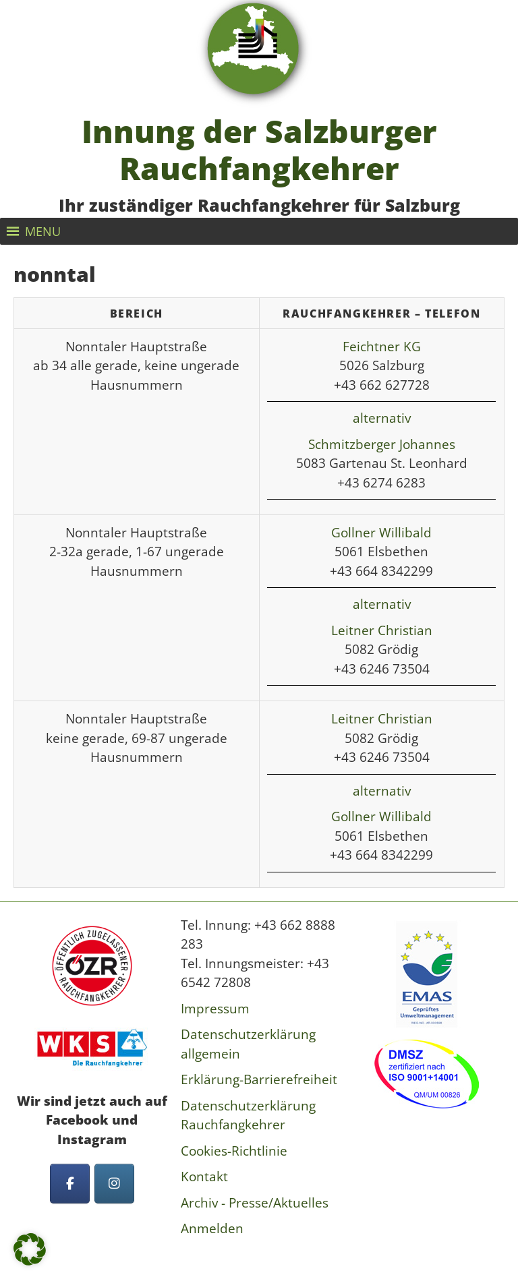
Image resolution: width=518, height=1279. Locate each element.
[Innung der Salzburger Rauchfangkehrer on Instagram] (114, 1183)
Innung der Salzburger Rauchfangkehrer (259, 149)
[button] (43, 231)
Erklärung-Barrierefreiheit (259, 1079)
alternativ (382, 418)
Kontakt (204, 1176)
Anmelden (212, 1228)
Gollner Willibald (381, 532)
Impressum (215, 1008)
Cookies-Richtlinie (234, 1151)
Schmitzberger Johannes (381, 444)
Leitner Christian (381, 630)
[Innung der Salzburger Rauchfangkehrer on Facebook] (70, 1183)
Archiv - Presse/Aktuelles (254, 1203)
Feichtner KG (382, 346)
